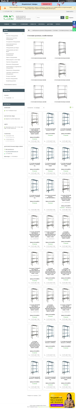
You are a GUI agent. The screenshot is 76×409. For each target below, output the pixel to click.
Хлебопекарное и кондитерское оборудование (13, 67)
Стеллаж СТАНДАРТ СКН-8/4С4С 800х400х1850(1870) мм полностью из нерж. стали (50, 234)
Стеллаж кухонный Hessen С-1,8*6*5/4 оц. (34, 164)
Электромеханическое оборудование (11, 44)
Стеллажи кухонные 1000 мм (62, 80)
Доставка (50, 24)
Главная (6, 24)
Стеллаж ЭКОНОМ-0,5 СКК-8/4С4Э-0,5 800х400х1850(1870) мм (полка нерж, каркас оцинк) (66, 235)
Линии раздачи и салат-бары (13, 59)
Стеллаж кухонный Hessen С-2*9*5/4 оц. (34, 378)
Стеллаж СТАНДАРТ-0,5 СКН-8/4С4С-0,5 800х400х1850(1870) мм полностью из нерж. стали (50, 271)
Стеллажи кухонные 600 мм (38, 58)
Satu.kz (44, 405)
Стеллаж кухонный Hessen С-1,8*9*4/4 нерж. (66, 378)
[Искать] (62, 17)
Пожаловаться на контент (43, 406)
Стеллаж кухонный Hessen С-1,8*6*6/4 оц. (34, 196)
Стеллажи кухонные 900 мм (38, 80)
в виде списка (72, 108)
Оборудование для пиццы (12, 47)
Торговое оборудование (12, 62)
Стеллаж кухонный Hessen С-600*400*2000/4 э (50, 196)
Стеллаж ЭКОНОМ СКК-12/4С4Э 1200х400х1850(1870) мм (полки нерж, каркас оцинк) (34, 131)
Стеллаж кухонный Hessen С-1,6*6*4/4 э (65, 129)
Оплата (58, 24)
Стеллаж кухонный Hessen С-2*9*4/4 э (66, 342)
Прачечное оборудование (12, 64)
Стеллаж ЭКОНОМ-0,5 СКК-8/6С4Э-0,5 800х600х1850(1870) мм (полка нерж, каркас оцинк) (34, 344)
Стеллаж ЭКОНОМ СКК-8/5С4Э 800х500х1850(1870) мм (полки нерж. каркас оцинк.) (34, 234)
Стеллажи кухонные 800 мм (62, 58)
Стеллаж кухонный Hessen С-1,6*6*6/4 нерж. (50, 164)
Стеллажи (55, 30)
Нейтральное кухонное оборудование (42, 30)
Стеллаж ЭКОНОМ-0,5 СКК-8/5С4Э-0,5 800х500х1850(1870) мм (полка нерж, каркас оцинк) (50, 308)
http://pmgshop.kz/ (10, 149)
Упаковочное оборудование (13, 70)
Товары (14, 24)
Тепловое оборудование (12, 35)
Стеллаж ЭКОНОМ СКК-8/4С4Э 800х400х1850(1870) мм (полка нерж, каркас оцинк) (66, 198)
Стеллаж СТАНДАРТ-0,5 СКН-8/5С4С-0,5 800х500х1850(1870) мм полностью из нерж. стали (66, 271)
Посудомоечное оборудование (10, 54)
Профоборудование (11, 80)
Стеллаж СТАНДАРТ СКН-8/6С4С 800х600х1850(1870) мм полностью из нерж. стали (34, 271)
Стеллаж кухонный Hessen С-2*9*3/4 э (50, 342)
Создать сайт (12, 1)
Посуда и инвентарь (11, 76)
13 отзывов (62, 1)
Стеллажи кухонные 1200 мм (38, 101)
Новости (33, 24)
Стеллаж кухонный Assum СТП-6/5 (50, 129)
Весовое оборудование (11, 78)
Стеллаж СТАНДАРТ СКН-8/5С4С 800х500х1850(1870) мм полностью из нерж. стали (66, 307)
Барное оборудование (11, 57)
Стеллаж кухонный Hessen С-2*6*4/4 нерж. (66, 164)
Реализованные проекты (10, 84)
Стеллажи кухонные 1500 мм (62, 101)
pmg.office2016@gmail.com (12, 151)
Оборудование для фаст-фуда (12, 50)
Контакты (41, 24)
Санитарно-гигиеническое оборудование (12, 73)
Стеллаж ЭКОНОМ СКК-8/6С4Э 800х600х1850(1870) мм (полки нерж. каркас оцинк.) (34, 307)
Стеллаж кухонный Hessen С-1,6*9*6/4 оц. (50, 378)
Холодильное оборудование (13, 41)
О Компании (24, 24)
